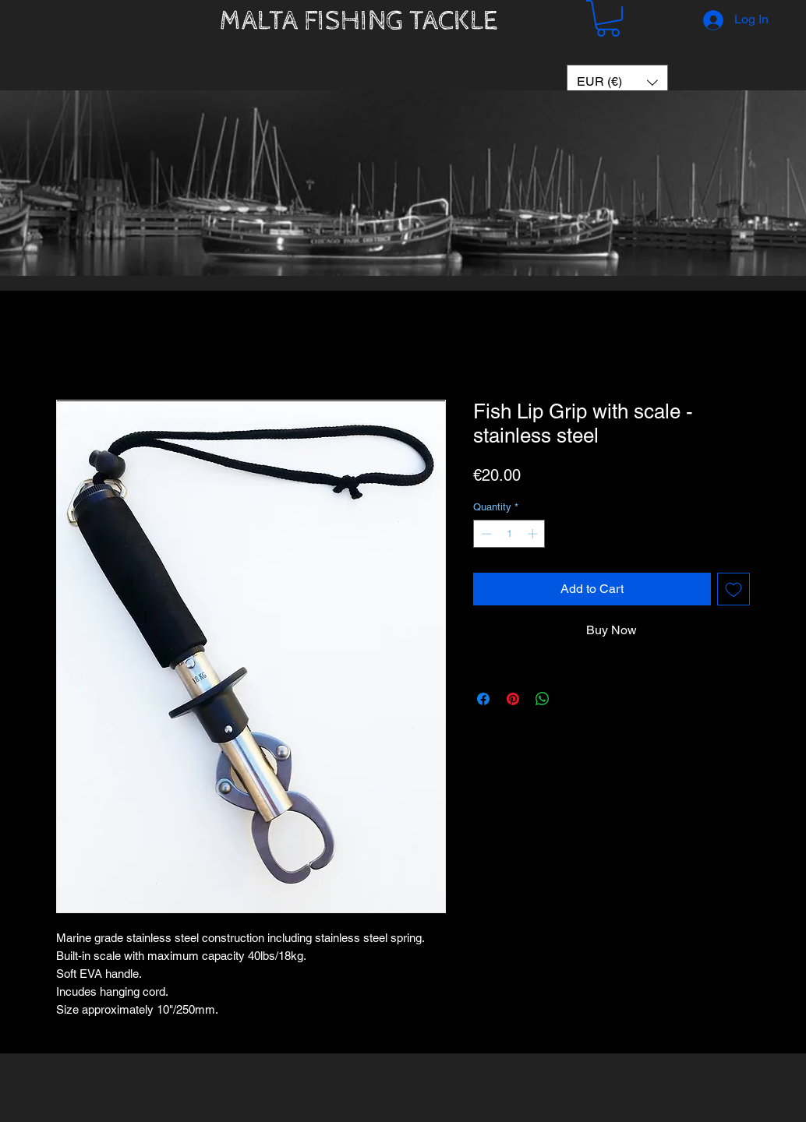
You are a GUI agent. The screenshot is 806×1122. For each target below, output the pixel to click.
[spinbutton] (509, 533)
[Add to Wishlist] (733, 589)
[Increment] (534, 533)
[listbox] (617, 82)
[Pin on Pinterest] (513, 699)
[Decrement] (484, 533)
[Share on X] (572, 699)
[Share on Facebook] (483, 699)
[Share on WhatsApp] (542, 699)
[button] (608, 18)
